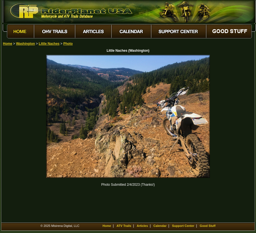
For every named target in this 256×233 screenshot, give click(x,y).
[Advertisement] (22, 138)
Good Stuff (207, 225)
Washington (25, 44)
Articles (142, 225)
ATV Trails (124, 225)
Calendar (160, 225)
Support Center (183, 225)
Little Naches (49, 44)
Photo (68, 44)
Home (7, 44)
